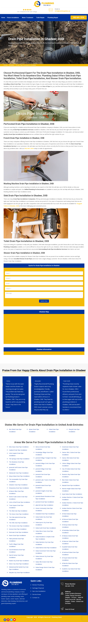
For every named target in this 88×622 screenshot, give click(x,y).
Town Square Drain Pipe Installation (16, 506)
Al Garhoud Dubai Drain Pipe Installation (70, 553)
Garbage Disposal (38, 588)
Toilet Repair (40, 17)
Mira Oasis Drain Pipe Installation (19, 447)
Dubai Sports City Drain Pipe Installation (44, 524)
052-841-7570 (78, 17)
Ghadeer (11, 65)
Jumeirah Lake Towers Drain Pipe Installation (45, 481)
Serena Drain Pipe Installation (17, 529)
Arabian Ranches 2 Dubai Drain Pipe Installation (72, 504)
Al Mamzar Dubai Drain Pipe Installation (70, 542)
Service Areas (36, 594)
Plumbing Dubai (57, 617)
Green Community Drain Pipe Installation (44, 509)
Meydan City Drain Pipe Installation (19, 572)
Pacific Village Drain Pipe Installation (16, 545)
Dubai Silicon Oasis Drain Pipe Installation (44, 532)
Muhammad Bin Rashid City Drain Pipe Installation (18, 568)
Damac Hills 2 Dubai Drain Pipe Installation (71, 453)
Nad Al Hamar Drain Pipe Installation (16, 556)
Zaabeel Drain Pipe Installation (18, 450)
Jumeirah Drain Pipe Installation (45, 502)
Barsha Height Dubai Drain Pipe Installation (71, 490)
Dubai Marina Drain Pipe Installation (46, 547)
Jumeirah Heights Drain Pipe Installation (44, 492)
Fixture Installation (13, 17)
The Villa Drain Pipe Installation (18, 511)
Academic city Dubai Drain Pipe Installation (71, 570)
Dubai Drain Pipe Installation (54, 430)
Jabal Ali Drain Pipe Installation (44, 505)
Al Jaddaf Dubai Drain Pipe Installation (69, 548)
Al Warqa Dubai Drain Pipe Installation (70, 526)
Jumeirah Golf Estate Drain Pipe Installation (18, 469)
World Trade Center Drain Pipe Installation (18, 498)
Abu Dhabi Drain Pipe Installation (15, 430)
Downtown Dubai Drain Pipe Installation (70, 448)
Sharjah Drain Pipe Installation (74, 430)
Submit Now (44, 301)
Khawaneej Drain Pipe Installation (19, 488)
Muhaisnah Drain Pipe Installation (19, 473)
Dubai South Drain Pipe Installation (46, 528)
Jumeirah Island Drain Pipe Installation (43, 486)
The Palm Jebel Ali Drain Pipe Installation (17, 518)
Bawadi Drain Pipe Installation (71, 485)
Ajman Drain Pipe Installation (34, 430)
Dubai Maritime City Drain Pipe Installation (45, 543)
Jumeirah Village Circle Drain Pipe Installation (45, 464)
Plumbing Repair (53, 17)
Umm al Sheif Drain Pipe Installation (19, 502)
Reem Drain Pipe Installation (17, 535)
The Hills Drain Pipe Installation (18, 523)
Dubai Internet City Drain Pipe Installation (44, 557)
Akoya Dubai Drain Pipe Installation (19, 476)
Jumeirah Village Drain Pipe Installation (43, 470)
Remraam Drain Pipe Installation (18, 532)
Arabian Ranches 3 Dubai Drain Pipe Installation (72, 498)
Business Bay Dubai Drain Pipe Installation (71, 475)
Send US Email (69, 609)
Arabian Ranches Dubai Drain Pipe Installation (72, 509)
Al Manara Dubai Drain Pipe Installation (70, 537)
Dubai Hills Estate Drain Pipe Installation (44, 563)
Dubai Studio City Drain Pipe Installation (44, 518)
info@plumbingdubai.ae (62, 11)
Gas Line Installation (38, 591)
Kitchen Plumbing (38, 585)
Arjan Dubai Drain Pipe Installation (72, 494)
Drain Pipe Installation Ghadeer (26, 65)
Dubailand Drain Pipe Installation (45, 514)
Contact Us (35, 598)
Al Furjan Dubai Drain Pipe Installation (69, 559)
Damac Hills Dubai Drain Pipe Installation (70, 459)
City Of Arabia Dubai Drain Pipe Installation (71, 470)
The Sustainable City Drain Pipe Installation (18, 480)
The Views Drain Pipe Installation (19, 514)
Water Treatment (27, 17)
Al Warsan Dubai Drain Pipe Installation (70, 520)
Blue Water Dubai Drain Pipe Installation (70, 481)
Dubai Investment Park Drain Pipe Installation (46, 552)
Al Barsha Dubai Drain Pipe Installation (70, 564)
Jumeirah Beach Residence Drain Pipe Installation (45, 498)
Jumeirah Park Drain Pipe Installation (43, 475)
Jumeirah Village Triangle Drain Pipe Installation (46, 459)
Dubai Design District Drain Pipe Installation (45, 568)
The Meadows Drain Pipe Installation (16, 463)
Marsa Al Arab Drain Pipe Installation (43, 448)
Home (3, 17)
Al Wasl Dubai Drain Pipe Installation (69, 515)
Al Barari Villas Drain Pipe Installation (16, 492)
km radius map (44, 328)
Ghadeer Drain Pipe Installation (18, 485)
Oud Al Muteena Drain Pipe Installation (17, 551)
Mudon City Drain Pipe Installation (19, 560)
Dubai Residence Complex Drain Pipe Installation (45, 538)
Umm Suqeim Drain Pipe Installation (16, 454)
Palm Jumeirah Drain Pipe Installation (16, 540)
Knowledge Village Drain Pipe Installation (44, 453)
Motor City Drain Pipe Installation (19, 564)
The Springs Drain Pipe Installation (19, 459)
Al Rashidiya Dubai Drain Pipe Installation (70, 531)
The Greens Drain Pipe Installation (19, 526)
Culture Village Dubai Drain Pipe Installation (71, 464)
